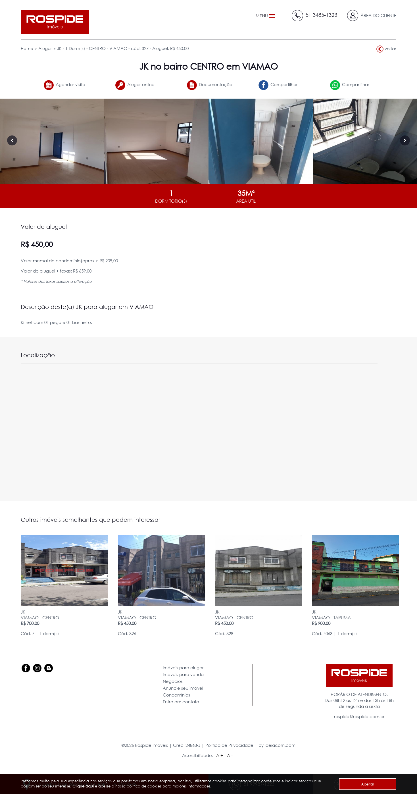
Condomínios (176, 694)
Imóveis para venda (183, 674)
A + (219, 755)
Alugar (45, 48)
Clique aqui (83, 786)
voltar (386, 49)
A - (230, 755)
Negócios (173, 681)
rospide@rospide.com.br (359, 716)
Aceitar (367, 784)
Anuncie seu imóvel (183, 688)
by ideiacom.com (276, 745)
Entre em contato (181, 701)
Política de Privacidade (229, 745)
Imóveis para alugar (183, 667)
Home (27, 48)
